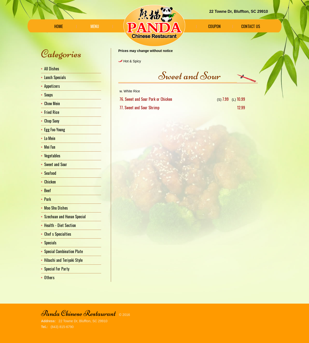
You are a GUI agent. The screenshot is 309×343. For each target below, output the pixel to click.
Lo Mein (49, 138)
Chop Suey (51, 121)
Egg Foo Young (54, 129)
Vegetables (52, 156)
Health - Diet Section (60, 225)
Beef (47, 190)
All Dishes (51, 69)
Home (58, 26)
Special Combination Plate (63, 251)
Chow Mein (52, 103)
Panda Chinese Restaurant (78, 313)
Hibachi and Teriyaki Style (63, 260)
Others (49, 277)
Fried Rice (51, 112)
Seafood (50, 173)
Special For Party (56, 269)
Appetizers (52, 86)
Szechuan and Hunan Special (65, 216)
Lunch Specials (55, 77)
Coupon (214, 26)
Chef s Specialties (57, 234)
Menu (95, 26)
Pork (47, 199)
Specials (50, 243)
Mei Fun (49, 147)
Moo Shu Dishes (56, 208)
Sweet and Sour (55, 164)
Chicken (50, 182)
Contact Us (250, 26)
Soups (48, 95)
